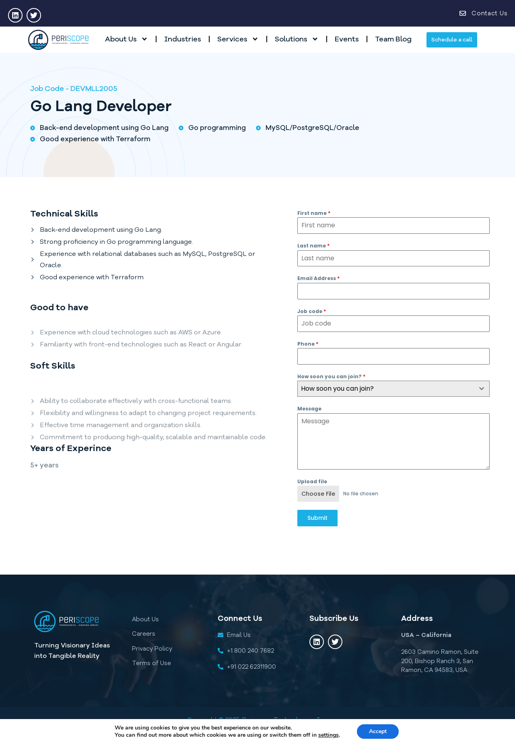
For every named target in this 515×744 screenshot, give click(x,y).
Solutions (297, 39)
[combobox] (393, 389)
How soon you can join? (331, 376)
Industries (182, 39)
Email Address (318, 278)
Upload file (312, 481)
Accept (378, 731)
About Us (126, 39)
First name (313, 213)
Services (238, 39)
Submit (317, 518)
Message (309, 408)
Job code (311, 311)
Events (347, 39)
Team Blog (393, 39)
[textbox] (386, 388)
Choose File (318, 494)
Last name (313, 245)
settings (328, 735)
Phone (307, 343)
